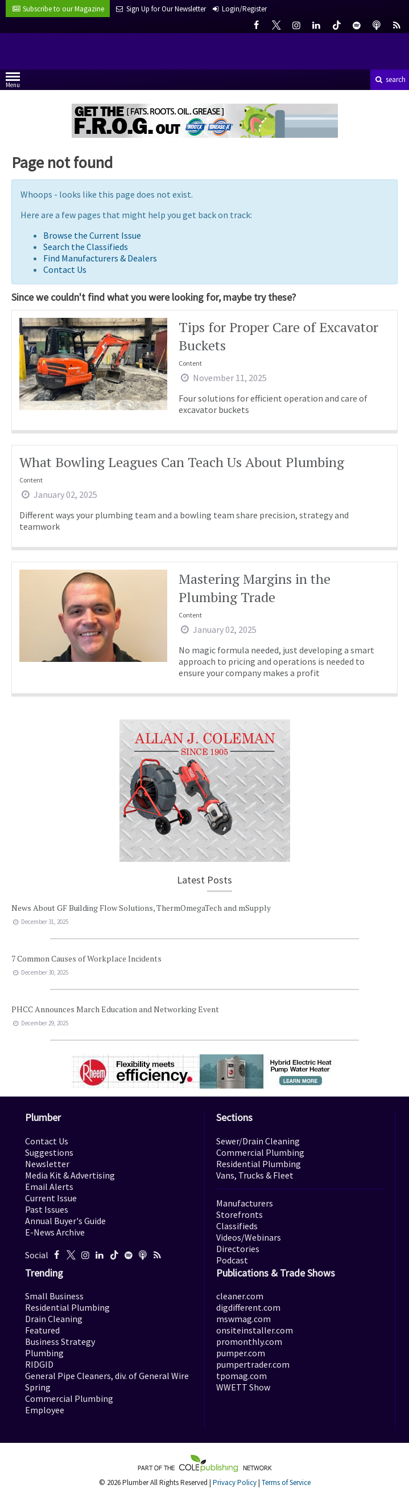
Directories (237, 1248)
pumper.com (240, 1353)
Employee (44, 1410)
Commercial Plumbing (260, 1152)
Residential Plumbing (258, 1163)
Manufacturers (244, 1203)
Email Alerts (49, 1186)
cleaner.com (239, 1296)
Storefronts (239, 1214)
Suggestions (49, 1152)
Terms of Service (286, 1482)
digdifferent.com (248, 1307)
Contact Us (64, 269)
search (390, 79)
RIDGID (39, 1364)
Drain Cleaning (53, 1318)
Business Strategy (60, 1341)
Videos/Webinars (248, 1237)
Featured (42, 1330)
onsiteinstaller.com (254, 1330)
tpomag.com (241, 1375)
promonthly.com (249, 1341)
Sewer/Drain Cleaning (258, 1141)
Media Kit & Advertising (70, 1175)
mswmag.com (243, 1318)
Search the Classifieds (85, 246)
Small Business (54, 1296)
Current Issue (51, 1198)
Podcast (232, 1260)
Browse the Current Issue (92, 235)
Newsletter (47, 1163)
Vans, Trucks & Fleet (255, 1175)
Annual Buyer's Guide (65, 1220)
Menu (13, 82)
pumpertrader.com (253, 1364)
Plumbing (44, 1353)
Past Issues (46, 1209)
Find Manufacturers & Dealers (100, 258)
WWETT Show (243, 1387)
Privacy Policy (235, 1482)
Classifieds (237, 1226)
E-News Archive (55, 1232)
